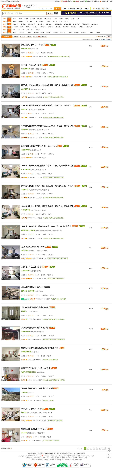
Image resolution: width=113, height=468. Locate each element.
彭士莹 (23, 158)
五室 (32, 29)
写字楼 (48, 21)
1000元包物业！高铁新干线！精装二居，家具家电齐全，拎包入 (47, 186)
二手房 (50, 8)
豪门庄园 (24, 433)
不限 (9, 18)
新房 (64, 8)
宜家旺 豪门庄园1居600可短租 (33, 429)
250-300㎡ (74, 27)
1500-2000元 (58, 24)
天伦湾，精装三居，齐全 (31, 267)
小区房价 (72, 8)
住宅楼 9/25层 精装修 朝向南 (36, 173)
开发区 (26, 18)
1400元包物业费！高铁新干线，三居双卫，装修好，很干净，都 (47, 126)
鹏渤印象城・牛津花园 (28, 230)
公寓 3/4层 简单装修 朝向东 (36, 437)
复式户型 (62, 32)
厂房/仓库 (54, 21)
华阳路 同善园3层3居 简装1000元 (35, 307)
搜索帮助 (56, 12)
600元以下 (15, 24)
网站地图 (72, 453)
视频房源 (16, 36)
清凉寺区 (32, 18)
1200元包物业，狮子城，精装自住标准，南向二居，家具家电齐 (47, 206)
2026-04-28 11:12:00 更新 (39, 77)
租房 (57, 8)
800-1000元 (31, 24)
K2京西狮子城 (25, 69)
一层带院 (29, 32)
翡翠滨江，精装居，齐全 (31, 409)
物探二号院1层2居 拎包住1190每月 (35, 368)
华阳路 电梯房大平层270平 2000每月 (36, 287)
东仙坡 (61, 18)
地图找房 (79, 8)
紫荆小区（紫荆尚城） (28, 291)
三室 (23, 29)
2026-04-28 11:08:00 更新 (35, 441)
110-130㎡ (42, 27)
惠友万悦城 (24, 250)
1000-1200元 (40, 24)
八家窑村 (24, 392)
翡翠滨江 (24, 412)
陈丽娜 (31, 299)
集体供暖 (48, 32)
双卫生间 (69, 32)
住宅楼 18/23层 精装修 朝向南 (37, 234)
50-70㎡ (22, 27)
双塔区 (14, 18)
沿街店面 (41, 21)
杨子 (22, 97)
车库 (60, 21)
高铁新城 (39, 18)
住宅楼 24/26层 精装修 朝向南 (37, 194)
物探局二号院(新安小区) (28, 372)
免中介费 (97, 32)
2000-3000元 (67, 24)
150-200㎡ (58, 27)
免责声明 (67, 453)
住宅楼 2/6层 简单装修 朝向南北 (37, 154)
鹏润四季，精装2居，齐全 (32, 45)
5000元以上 (94, 24)
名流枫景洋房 (25, 150)
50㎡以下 (15, 27)
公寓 (36, 21)
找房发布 (56, 13)
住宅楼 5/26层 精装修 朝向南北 (37, 133)
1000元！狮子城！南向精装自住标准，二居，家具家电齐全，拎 (47, 166)
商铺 (31, 21)
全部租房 (6, 36)
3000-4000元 (76, 24)
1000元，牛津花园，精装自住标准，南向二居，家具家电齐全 (46, 226)
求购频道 (70, 1)
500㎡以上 (89, 27)
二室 (18, 29)
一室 (14, 29)
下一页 (108, 36)
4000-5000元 (85, 24)
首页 (42, 8)
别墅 (27, 21)
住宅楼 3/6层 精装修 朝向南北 (37, 275)
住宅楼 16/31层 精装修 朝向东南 (37, 113)
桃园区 (20, 18)
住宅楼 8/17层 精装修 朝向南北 (37, 254)
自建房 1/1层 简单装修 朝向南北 (37, 335)
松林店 (72, 18)
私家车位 (55, 32)
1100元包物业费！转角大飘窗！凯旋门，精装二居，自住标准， (47, 105)
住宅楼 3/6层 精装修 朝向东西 (37, 52)
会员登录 (35, 453)
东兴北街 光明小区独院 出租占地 (34, 328)
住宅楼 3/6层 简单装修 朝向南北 (37, 315)
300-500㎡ (81, 27)
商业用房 (21, 21)
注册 (17, 1)
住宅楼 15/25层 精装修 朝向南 (37, 416)
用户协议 (56, 453)
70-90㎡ (28, 27)
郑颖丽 (23, 56)
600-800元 (23, 24)
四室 (28, 29)
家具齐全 (15, 32)
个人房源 (29, 36)
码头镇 (67, 18)
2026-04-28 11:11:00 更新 (35, 97)
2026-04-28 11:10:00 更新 (39, 278)
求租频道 (82, 1)
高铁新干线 (24, 129)
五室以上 (38, 29)
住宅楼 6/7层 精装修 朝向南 (36, 356)
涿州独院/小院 (25, 331)
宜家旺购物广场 (26, 352)
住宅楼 (14, 21)
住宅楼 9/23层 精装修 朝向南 (36, 214)
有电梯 (42, 32)
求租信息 (44, 36)
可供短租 (90, 32)
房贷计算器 (96, 1)
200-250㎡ (66, 27)
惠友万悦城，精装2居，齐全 (32, 247)
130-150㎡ (50, 27)
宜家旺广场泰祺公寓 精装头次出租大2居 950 (39, 348)
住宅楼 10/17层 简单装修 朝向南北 (38, 295)
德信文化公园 (47, 18)
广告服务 (46, 453)
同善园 (23, 311)
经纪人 (87, 8)
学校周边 (22, 32)
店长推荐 (22, 36)
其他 (78, 18)
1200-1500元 (49, 24)
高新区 (55, 18)
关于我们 (40, 453)
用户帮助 (83, 453)
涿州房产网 (9, 1)
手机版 (110, 1)
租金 (108, 39)
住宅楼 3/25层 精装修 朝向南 (36, 93)
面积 (102, 39)
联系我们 (51, 453)
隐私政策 (62, 453)
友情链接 (78, 453)
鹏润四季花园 (25, 48)
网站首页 (104, 1)
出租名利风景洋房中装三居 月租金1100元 (38, 146)
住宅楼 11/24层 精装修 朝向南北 (37, 73)
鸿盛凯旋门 (24, 109)
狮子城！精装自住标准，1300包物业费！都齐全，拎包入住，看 (47, 85)
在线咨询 (89, 1)
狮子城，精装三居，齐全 (31, 65)
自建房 (66, 21)
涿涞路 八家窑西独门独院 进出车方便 (36, 388)
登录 (14, 1)
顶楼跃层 (36, 32)
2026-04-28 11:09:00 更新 (43, 299)
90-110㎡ (35, 27)
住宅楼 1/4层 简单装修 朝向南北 (37, 376)
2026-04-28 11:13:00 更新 (39, 56)
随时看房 (83, 32)
